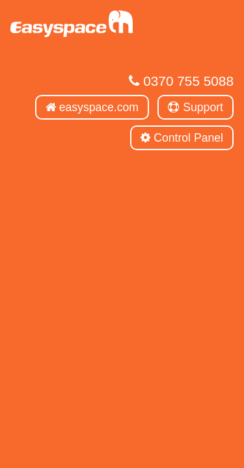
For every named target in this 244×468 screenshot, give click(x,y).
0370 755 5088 (181, 80)
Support (195, 107)
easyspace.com (92, 107)
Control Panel (182, 137)
